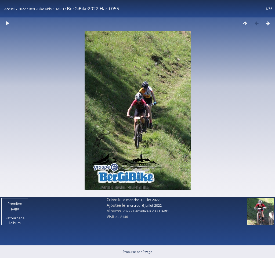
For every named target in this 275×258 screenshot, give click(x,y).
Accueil (9, 8)
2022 (22, 8)
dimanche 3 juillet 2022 (141, 199)
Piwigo (147, 251)
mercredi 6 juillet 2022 (144, 205)
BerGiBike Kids (40, 8)
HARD (59, 8)
